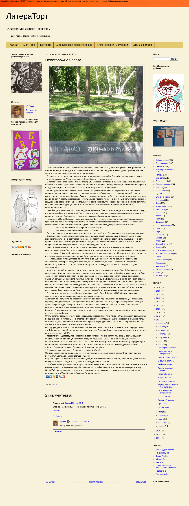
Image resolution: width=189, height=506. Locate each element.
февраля (162, 423)
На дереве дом (162, 453)
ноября (161, 327)
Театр (158, 219)
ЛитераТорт (27, 16)
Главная (13, 45)
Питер (158, 228)
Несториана (161, 471)
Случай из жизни (163, 197)
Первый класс (162, 260)
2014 (158, 438)
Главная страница (95, 482)
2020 (158, 309)
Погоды (159, 175)
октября (162, 330)
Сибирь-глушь (162, 160)
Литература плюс (163, 184)
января (161, 426)
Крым (158, 272)
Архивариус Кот (162, 474)
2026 (158, 287)
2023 (158, 298)
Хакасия (159, 263)
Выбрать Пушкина (166, 400)
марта (161, 419)
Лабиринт (160, 235)
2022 (158, 302)
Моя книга (29, 45)
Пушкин (159, 194)
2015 (158, 434)
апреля (161, 415)
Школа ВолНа (162, 456)
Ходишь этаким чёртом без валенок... (168, 386)
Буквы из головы (163, 269)
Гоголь (158, 257)
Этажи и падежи (142, 45)
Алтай (158, 241)
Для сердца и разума (165, 450)
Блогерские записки (164, 254)
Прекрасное (161, 181)
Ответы (58, 416)
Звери (158, 216)
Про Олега (162, 404)
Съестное (160, 166)
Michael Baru (161, 459)
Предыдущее (140, 482)
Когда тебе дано (165, 374)
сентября (162, 334)
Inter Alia (159, 462)
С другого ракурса (166, 361)
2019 (158, 313)
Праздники (160, 191)
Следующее (51, 482)
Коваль (159, 247)
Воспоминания (162, 163)
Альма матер (161, 206)
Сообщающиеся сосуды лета (165, 352)
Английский (161, 275)
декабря (162, 323)
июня (160, 345)
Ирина (63, 422)
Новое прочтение (163, 250)
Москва (159, 238)
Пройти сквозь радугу (167, 357)
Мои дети (160, 178)
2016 (158, 431)
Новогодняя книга (163, 225)
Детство (159, 187)
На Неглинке (163, 407)
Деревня (159, 213)
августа (161, 337)
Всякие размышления (165, 169)
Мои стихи (160, 209)
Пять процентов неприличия (165, 392)
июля (160, 341)
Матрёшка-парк (164, 377)
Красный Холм (162, 244)
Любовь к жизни (165, 364)
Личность (160, 200)
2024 (158, 295)
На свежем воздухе (166, 381)
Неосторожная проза (167, 348)
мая (160, 412)
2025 (158, 291)
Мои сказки (160, 266)
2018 (158, 316)
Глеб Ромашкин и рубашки (112, 45)
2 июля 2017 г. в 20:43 (74, 403)
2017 (158, 320)
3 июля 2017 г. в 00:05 (79, 422)
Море (158, 231)
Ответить (57, 411)
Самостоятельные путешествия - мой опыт (166, 466)
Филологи (160, 222)
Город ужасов (164, 396)
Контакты (45, 45)
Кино (158, 203)
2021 (158, 305)
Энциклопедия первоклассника (74, 45)
